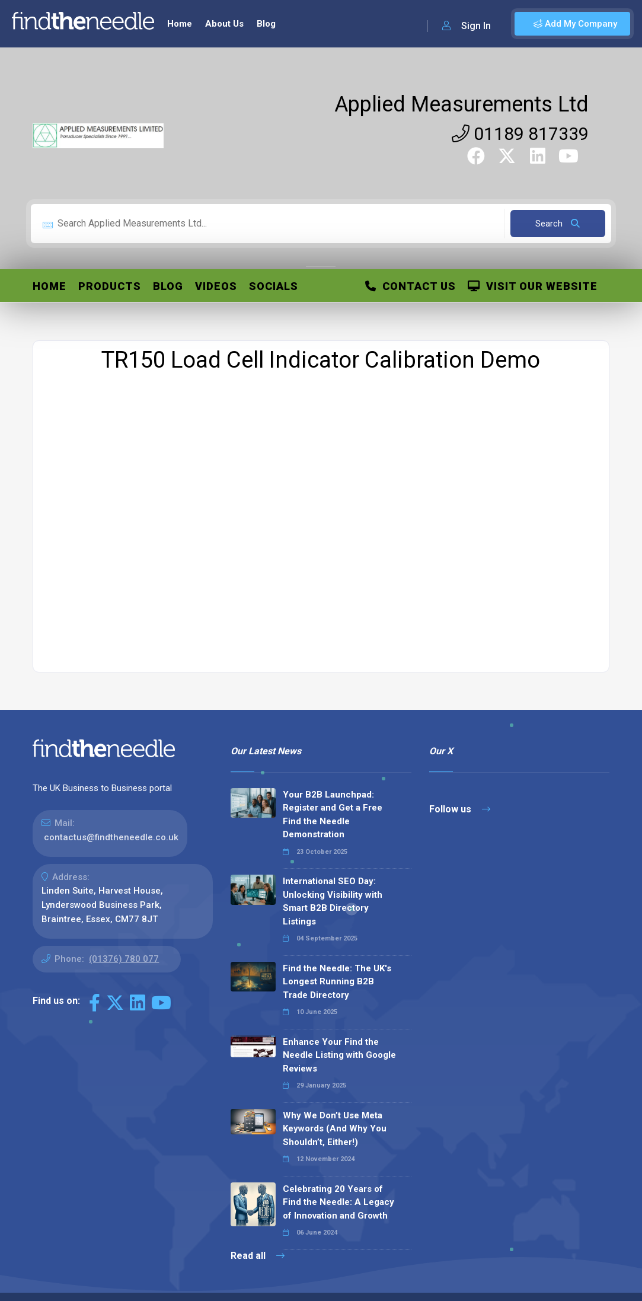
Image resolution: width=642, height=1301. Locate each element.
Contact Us (410, 286)
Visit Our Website (533, 286)
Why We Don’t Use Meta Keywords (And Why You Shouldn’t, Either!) (335, 1128)
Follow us (459, 809)
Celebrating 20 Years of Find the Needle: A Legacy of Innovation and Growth (338, 1202)
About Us (224, 23)
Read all (258, 1255)
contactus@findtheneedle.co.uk (111, 837)
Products (109, 286)
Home (179, 23)
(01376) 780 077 (124, 959)
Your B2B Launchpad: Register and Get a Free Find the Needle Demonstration (332, 814)
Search (557, 223)
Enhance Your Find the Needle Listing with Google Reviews (339, 1055)
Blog (266, 23)
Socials (273, 286)
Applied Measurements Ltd (461, 104)
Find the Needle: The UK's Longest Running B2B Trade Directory (337, 981)
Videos (216, 286)
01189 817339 (520, 133)
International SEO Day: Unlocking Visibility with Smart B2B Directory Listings (332, 901)
